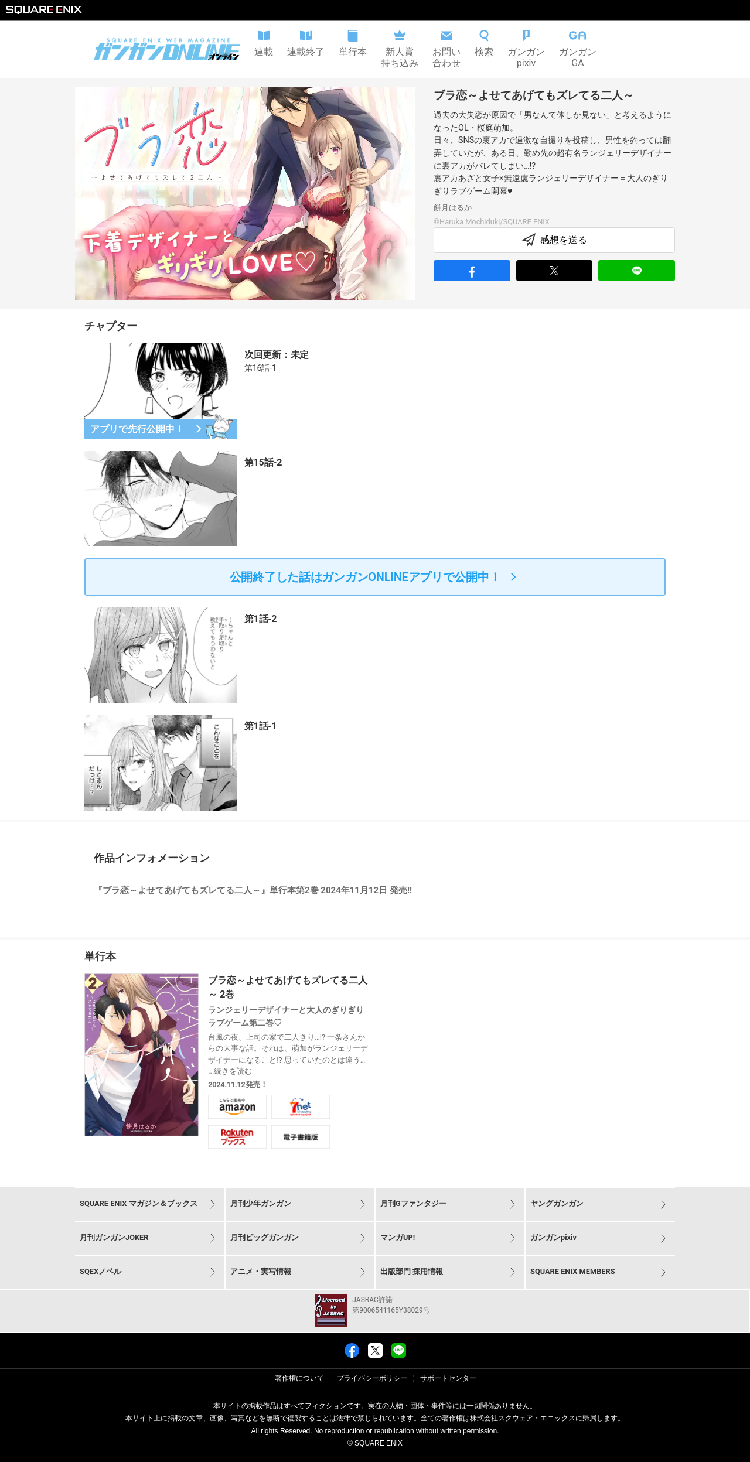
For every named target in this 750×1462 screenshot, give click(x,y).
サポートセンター (448, 1378)
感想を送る (554, 240)
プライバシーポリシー (372, 1378)
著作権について (299, 1378)
